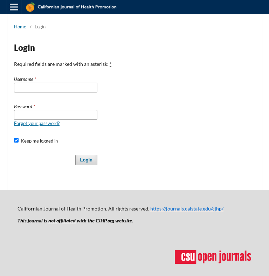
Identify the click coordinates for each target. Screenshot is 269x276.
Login (86, 160)
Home (20, 26)
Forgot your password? (37, 123)
